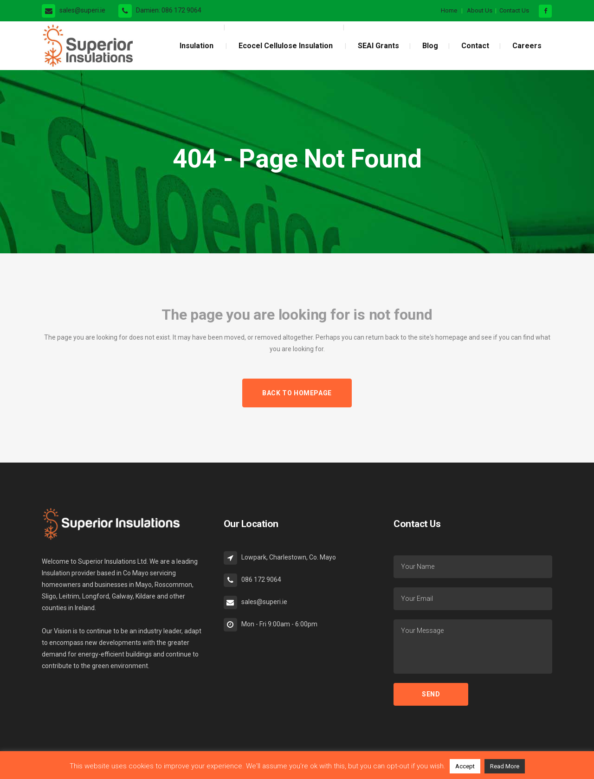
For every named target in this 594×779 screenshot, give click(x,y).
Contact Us (514, 10)
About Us (479, 10)
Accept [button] (465, 766)
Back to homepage (297, 393)
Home (449, 10)
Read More (504, 766)
